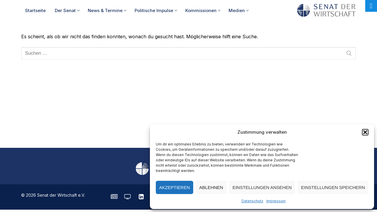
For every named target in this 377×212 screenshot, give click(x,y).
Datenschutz (252, 201)
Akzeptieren (174, 187)
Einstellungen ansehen (262, 187)
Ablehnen (211, 187)
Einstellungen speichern (333, 187)
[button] (365, 132)
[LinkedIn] (141, 196)
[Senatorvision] (127, 196)
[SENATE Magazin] (114, 196)
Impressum (276, 201)
